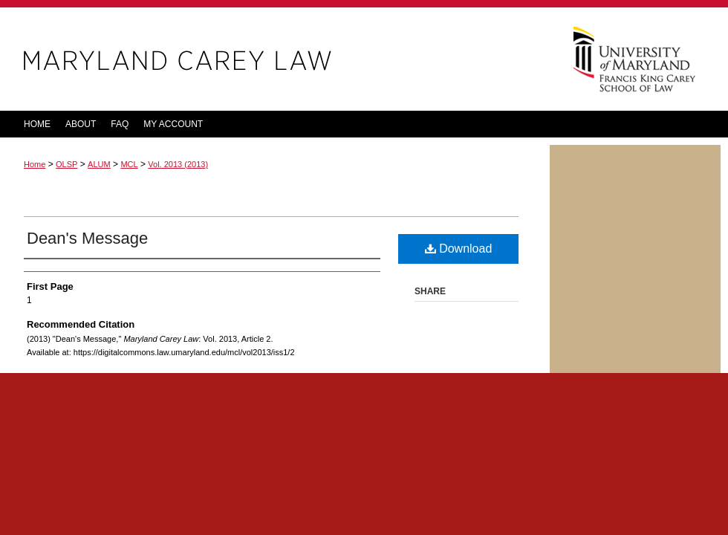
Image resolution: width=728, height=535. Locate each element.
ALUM (99, 164)
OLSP (66, 164)
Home (34, 164)
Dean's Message (87, 238)
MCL (128, 164)
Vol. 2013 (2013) (178, 164)
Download (459, 248)
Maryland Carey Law (275, 59)
